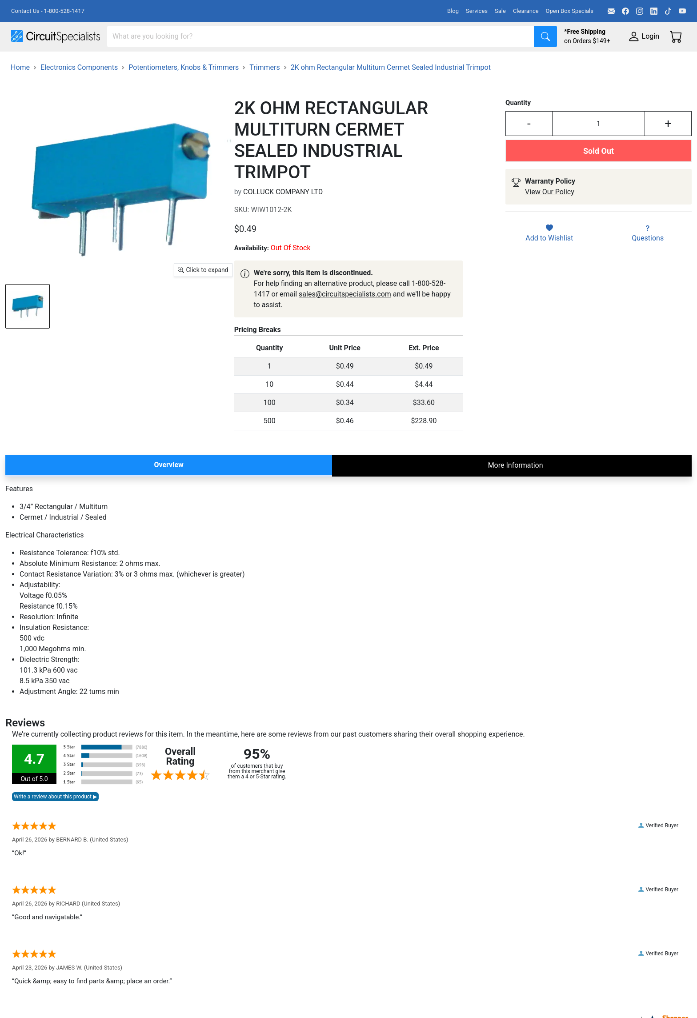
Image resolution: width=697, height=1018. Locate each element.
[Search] (320, 36)
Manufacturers (77, 63)
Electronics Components (479, 63)
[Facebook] (625, 11)
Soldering (338, 63)
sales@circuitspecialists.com (345, 318)
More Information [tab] (515, 489)
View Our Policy (549, 216)
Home (20, 91)
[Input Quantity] (598, 148)
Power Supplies (208, 63)
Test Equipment (142, 63)
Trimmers (264, 91)
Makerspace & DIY (277, 63)
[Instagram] (639, 11)
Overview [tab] (168, 489)
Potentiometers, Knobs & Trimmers (183, 91)
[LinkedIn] (653, 11)
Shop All (24, 63)
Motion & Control (397, 63)
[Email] (611, 11)
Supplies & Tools (560, 63)
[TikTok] (668, 11)
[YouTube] (682, 11)
